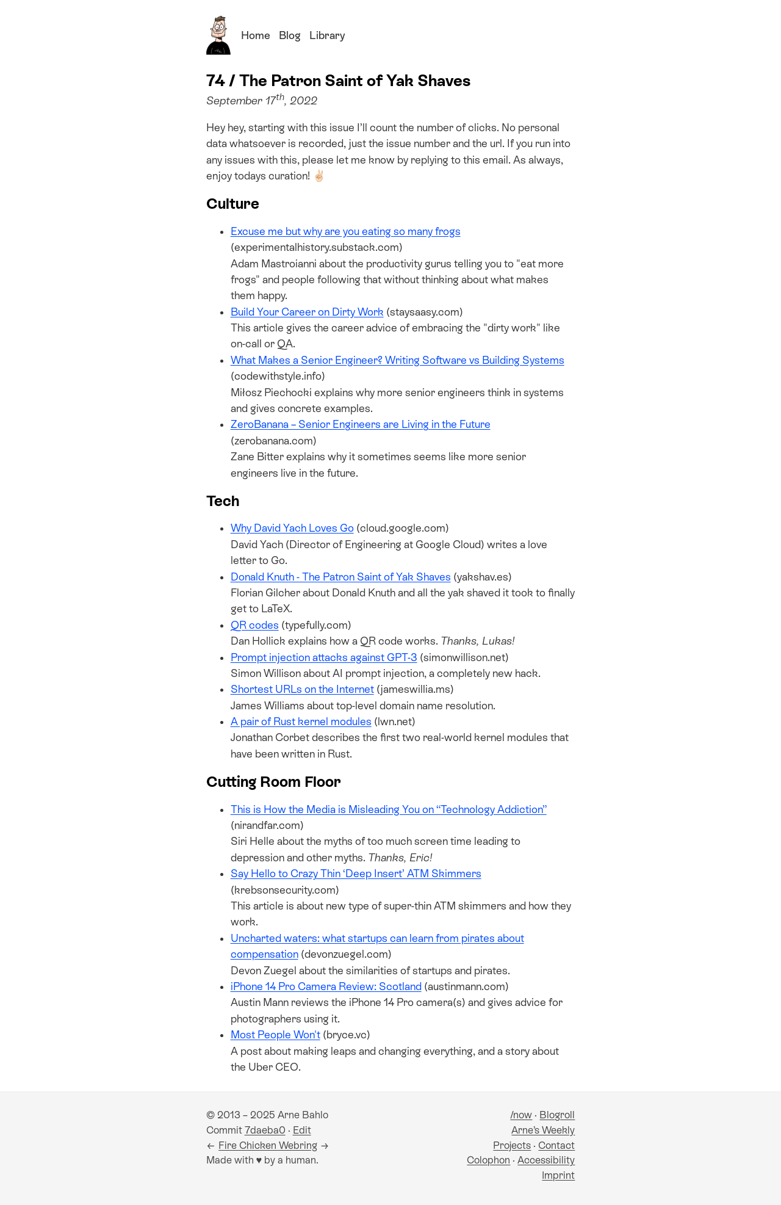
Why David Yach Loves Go (292, 528)
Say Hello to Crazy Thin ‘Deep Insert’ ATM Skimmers (356, 873)
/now (521, 1115)
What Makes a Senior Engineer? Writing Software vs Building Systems (397, 360)
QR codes (255, 625)
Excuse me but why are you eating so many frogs (346, 231)
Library (327, 35)
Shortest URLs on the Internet (302, 689)
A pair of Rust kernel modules (301, 721)
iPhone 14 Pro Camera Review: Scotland (326, 986)
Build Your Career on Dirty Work (307, 312)
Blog (290, 35)
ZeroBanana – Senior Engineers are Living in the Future (361, 424)
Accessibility (546, 1160)
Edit (302, 1130)
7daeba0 (265, 1130)
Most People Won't (275, 1035)
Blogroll (557, 1115)
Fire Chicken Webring (267, 1145)
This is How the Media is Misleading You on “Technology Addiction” (389, 809)
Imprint (558, 1175)
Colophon (488, 1160)
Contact (556, 1145)
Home (255, 35)
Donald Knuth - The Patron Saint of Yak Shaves (341, 577)
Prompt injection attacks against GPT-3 (324, 657)
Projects (512, 1145)
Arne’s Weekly (543, 1130)
